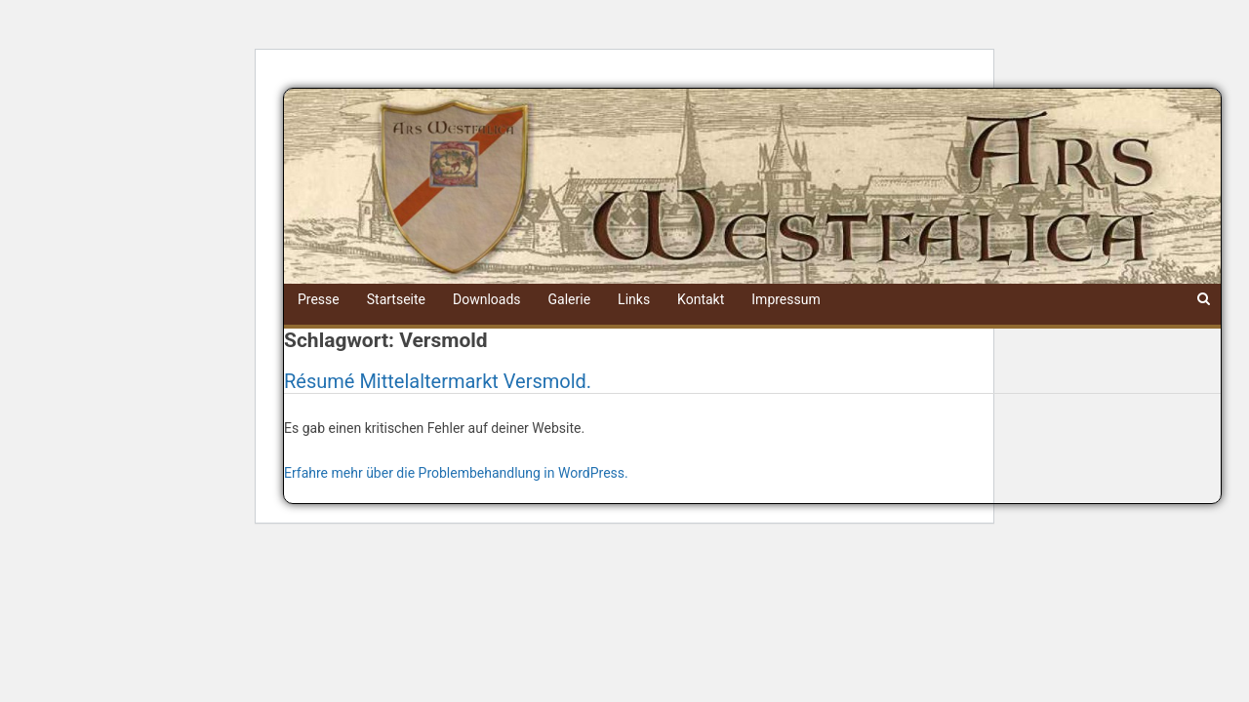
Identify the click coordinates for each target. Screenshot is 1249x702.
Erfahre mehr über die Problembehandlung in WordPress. (456, 473)
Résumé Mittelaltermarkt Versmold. (437, 381)
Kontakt (700, 299)
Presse (319, 299)
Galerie (569, 299)
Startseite (396, 299)
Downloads (487, 299)
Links (634, 299)
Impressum (785, 299)
